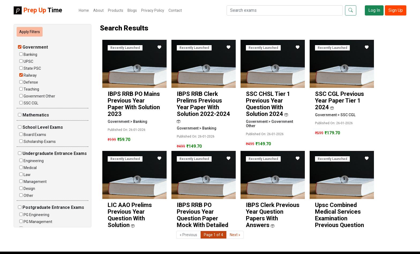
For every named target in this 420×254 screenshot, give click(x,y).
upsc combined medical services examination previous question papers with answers (339, 222)
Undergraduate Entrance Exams (52, 153)
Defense (28, 82)
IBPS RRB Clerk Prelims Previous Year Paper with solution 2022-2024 (203, 104)
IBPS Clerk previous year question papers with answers (272, 215)
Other (26, 195)
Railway (28, 75)
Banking (28, 54)
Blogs (132, 10)
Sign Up (395, 10)
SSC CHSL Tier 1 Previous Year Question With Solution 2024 (268, 104)
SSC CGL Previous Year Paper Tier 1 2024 (339, 101)
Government (33, 47)
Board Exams (32, 134)
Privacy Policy (152, 10)
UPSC (26, 61)
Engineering (31, 161)
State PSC (30, 68)
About (98, 10)
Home (84, 10)
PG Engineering (34, 215)
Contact (175, 10)
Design (27, 188)
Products (115, 10)
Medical (28, 168)
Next (235, 235)
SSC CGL (28, 103)
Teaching (29, 89)
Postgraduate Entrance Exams (51, 207)
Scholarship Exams (37, 141)
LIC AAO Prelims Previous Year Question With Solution (130, 215)
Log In (374, 10)
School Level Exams (40, 127)
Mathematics (33, 115)
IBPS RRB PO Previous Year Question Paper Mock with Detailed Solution (202, 218)
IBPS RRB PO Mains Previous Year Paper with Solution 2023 (134, 104)
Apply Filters (29, 32)
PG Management (35, 222)
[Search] (285, 10)
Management (33, 181)
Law (25, 175)
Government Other (37, 96)
